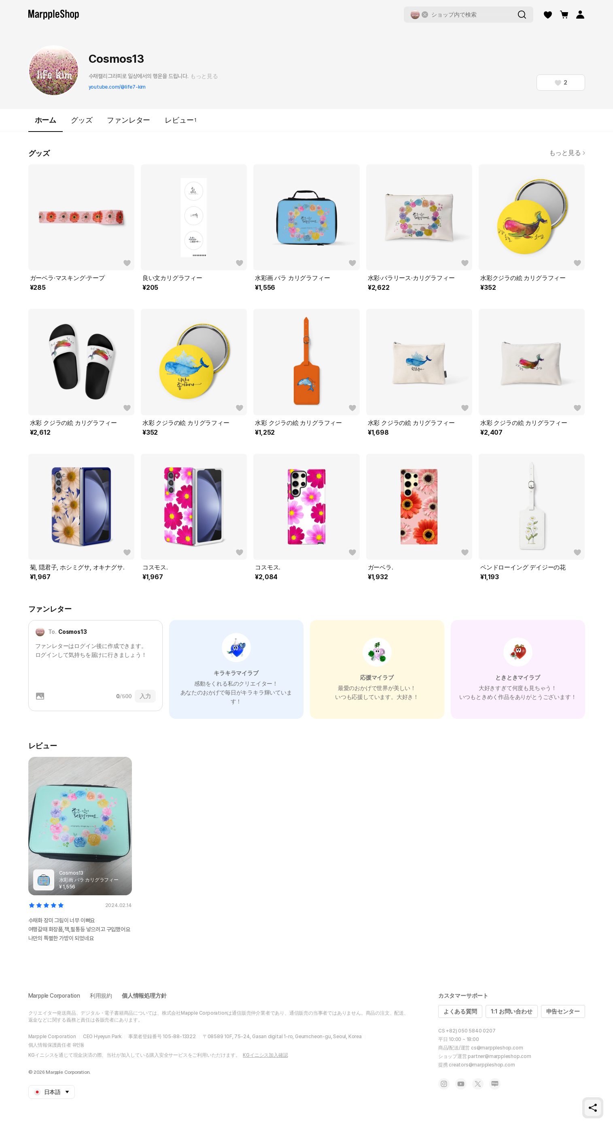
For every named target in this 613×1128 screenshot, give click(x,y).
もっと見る (204, 76)
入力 (145, 696)
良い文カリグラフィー (172, 278)
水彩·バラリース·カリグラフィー (411, 278)
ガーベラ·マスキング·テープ (67, 278)
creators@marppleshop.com (482, 1065)
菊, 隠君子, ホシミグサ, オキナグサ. (77, 567)
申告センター (563, 1011)
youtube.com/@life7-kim (117, 87)
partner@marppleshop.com (499, 1056)
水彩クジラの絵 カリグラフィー (523, 278)
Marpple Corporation (54, 995)
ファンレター (128, 120)
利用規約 (101, 995)
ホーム (45, 124)
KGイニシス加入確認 (265, 1055)
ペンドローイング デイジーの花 (523, 567)
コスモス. (155, 567)
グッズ (81, 120)
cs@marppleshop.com (497, 1048)
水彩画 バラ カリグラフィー (292, 278)
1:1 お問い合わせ (511, 1011)
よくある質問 (460, 1011)
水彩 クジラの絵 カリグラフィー (73, 423)
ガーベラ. (380, 567)
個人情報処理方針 (144, 995)
